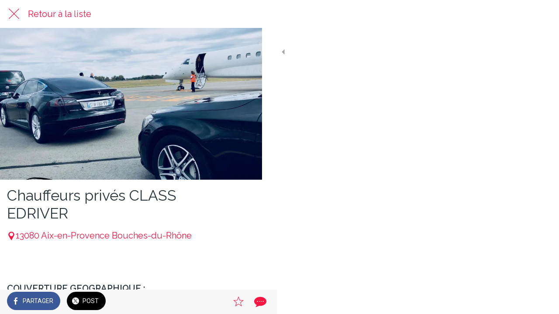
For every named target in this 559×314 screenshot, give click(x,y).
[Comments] (244, 301)
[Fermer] (14, 14)
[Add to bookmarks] (223, 301)
